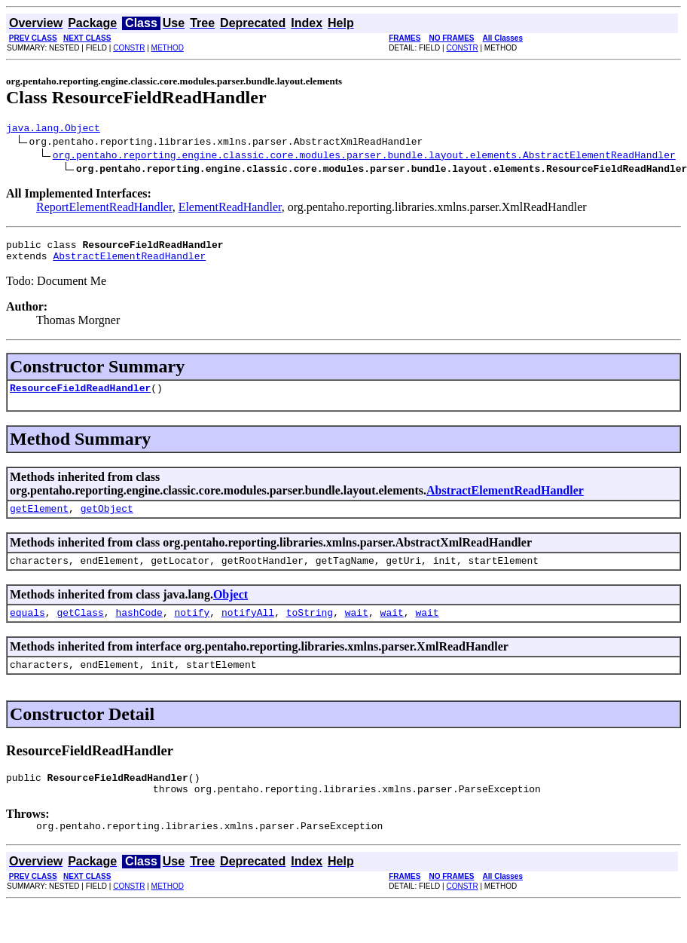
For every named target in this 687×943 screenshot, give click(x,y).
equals (27, 628)
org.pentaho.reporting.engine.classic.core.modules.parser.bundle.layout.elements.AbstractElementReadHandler (364, 157)
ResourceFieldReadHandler (80, 396)
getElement (39, 519)
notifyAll (247, 628)
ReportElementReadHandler (104, 209)
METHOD (167, 48)
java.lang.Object (53, 129)
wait (356, 628)
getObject (107, 519)
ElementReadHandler (230, 209)
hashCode (138, 628)
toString (309, 628)
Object (230, 608)
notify (191, 628)
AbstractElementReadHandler (129, 262)
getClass (79, 628)
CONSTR (129, 48)
